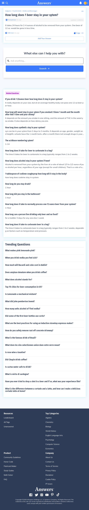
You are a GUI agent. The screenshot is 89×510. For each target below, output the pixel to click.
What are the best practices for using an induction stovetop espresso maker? (39, 323)
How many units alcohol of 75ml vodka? (22, 308)
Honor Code (8, 462)
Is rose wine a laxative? (15, 352)
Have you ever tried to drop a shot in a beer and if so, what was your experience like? (43, 381)
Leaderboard (9, 418)
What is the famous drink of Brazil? (20, 337)
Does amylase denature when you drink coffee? (26, 272)
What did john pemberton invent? (20, 301)
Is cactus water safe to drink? (18, 367)
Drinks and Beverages (30, 11)
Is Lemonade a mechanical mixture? (21, 294)
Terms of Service (52, 466)
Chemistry (49, 422)
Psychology (50, 440)
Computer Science (52, 444)
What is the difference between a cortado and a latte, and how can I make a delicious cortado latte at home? (42, 389)
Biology (48, 427)
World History (51, 431)
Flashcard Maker (10, 466)
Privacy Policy (51, 471)
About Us (49, 457)
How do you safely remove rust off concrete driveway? (29, 330)
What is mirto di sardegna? (17, 374)
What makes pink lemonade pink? (20, 250)
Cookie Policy (51, 479)
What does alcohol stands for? (18, 279)
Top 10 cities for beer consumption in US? (23, 287)
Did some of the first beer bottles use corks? (25, 316)
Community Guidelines (12, 457)
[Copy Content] (77, 33)
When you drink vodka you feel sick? (21, 257)
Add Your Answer (44, 38)
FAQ (5, 479)
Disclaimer (49, 475)
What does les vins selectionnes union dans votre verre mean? (32, 345)
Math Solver (8, 475)
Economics (50, 449)
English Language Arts (54, 435)
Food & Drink (17, 11)
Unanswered (9, 427)
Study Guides (9, 471)
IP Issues (49, 484)
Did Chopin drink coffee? (16, 359)
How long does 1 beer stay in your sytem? (31, 15)
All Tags (7, 422)
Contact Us (50, 462)
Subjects (8, 11)
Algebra (48, 418)
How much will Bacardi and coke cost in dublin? (26, 265)
